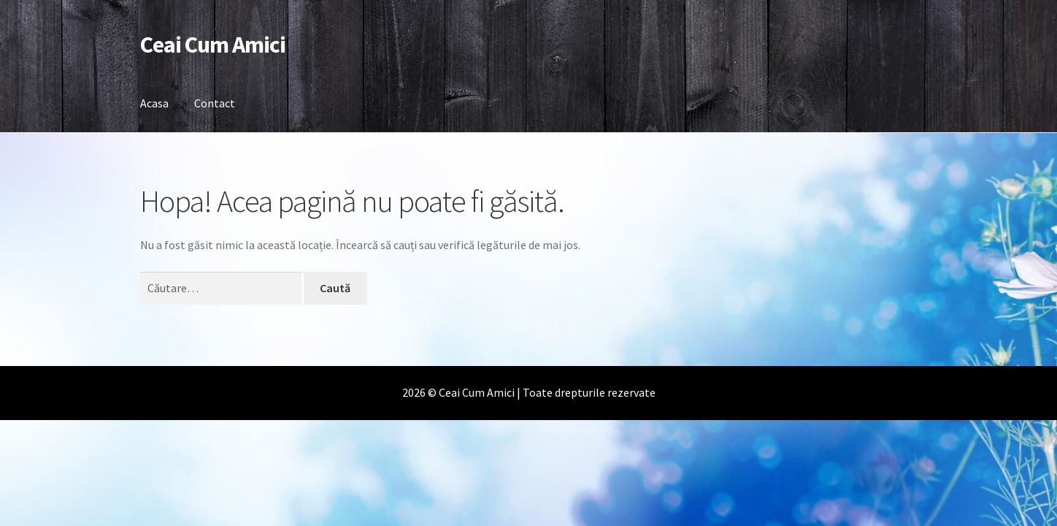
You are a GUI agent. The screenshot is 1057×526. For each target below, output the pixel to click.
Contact (214, 103)
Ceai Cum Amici (212, 44)
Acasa (154, 103)
